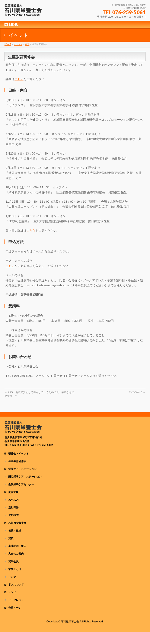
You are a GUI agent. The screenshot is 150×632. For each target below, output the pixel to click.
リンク (12, 576)
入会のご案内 (16, 553)
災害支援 (13, 492)
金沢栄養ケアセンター (21, 484)
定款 (10, 538)
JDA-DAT (14, 499)
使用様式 (13, 515)
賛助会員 (13, 561)
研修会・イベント (18, 453)
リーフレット (16, 600)
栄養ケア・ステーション (22, 468)
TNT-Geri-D (137, 392)
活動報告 (13, 507)
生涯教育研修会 (17, 461)
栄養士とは (14, 569)
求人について (16, 584)
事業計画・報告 (17, 546)
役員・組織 (14, 530)
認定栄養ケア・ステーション (25, 476)
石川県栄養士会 (17, 523)
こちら (19, 79)
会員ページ (14, 607)
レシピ (12, 592)
